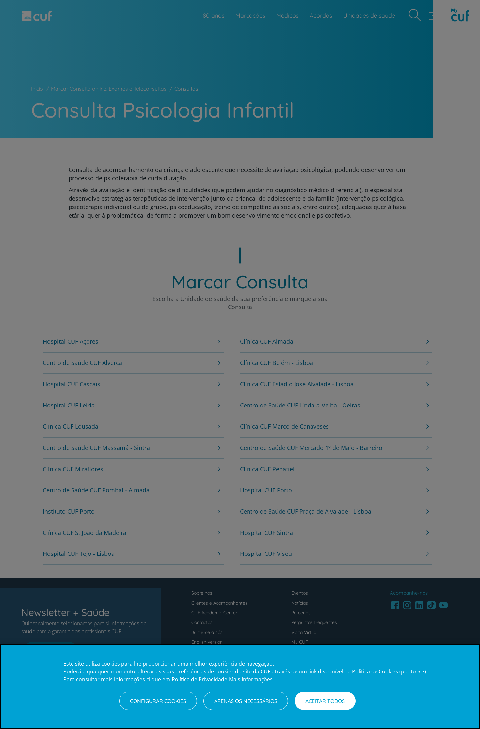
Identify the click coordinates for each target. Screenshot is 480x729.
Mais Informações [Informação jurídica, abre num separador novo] (251, 679)
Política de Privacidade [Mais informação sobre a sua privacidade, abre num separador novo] (199, 679)
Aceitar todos (325, 701)
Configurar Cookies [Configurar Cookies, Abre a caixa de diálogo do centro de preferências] (158, 701)
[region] (240, 686)
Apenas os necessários (245, 701)
